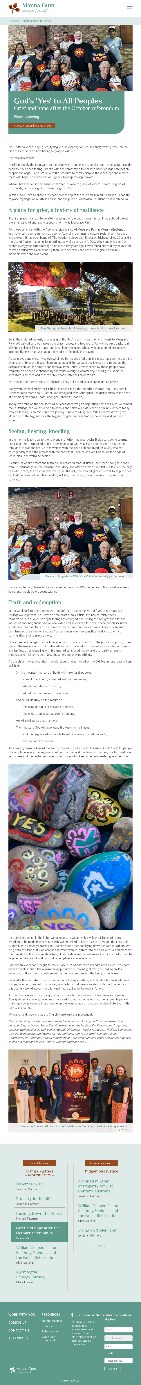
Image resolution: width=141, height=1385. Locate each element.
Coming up (17, 1322)
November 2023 (33, 125)
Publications (50, 1331)
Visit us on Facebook (83, 1315)
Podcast (47, 1326)
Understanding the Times (36, 21)
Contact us (18, 1330)
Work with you (20, 1314)
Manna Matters (52, 1320)
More (101, 1245)
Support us (18, 1338)
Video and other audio (49, 1338)
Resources (50, 1314)
